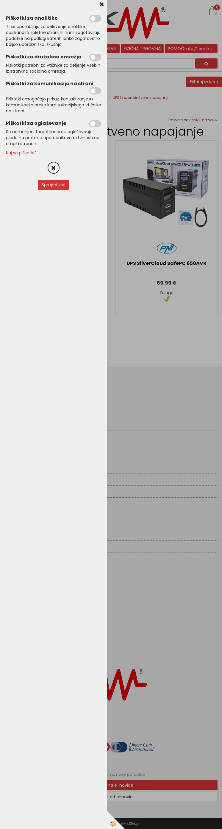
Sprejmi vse (53, 185)
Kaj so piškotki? (21, 153)
